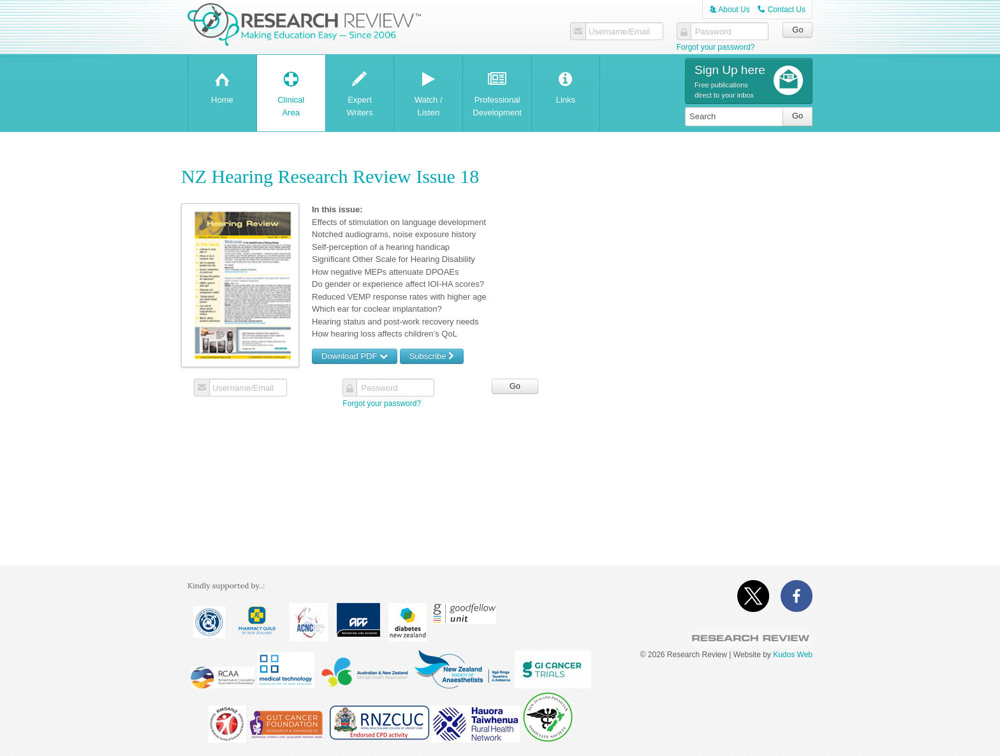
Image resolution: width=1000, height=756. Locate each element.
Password (713, 31)
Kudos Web (792, 654)
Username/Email (619, 31)
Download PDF (354, 356)
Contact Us (781, 9)
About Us (729, 9)
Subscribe (431, 356)
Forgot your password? (716, 47)
